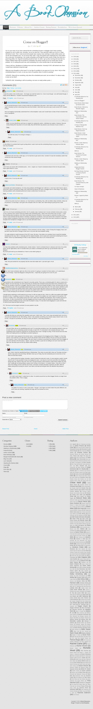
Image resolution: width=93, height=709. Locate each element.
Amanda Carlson (82, 452)
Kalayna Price (84, 560)
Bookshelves (62, 27)
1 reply (10, 148)
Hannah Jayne (84, 520)
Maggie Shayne (83, 606)
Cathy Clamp (87, 475)
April (76, 94)
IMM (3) (76, 151)
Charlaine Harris (84, 477)
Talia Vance (87, 677)
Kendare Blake (81, 577)
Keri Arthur (81, 579)
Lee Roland (77, 594)
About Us (28, 27)
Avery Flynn (88, 460)
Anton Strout (79, 459)
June (76, 89)
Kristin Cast (82, 584)
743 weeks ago (19, 91)
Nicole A (8, 244)
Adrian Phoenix (79, 446)
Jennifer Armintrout (79, 542)
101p (13, 279)
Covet (5, 465)
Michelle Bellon (80, 622)
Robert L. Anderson (74, 654)
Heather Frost (73, 523)
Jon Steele (86, 550)
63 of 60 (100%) (75, 254)
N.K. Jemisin (85, 631)
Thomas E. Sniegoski (85, 682)
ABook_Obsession (12, 102)
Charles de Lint (84, 479)
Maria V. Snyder (80, 611)
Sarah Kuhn (82, 664)
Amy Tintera (73, 455)
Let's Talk (6, 461)
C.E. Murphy (82, 469)
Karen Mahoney (74, 565)
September (78, 82)
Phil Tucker (86, 639)
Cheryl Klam (86, 480)
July (76, 87)
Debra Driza (73, 501)
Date (8, 88)
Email (25, 413)
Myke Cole (76, 631)
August (77, 85)
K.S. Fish (77, 560)
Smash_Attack (13, 120)
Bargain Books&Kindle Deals (12, 456)
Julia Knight (81, 555)
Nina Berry (81, 636)
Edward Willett (80, 506)
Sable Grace (79, 659)
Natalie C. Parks (76, 634)
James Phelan (79, 532)
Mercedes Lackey (75, 621)
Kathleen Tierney (74, 572)
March (76, 206)
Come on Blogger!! (79, 100)
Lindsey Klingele (76, 601)
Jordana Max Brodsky (85, 552)
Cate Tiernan (79, 475)
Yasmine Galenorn (84, 693)
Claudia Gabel (75, 488)
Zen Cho (75, 694)
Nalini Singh (74, 633)
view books (86, 256)
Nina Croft (88, 636)
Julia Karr (74, 555)
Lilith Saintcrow (83, 596)
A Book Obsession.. (85, 701)
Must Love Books (10, 185)
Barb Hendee (87, 462)
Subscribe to (11, 419)
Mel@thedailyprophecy (12, 268)
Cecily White (75, 477)
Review (6, 444)
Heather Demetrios (74, 522)
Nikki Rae (74, 636)
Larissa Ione (74, 588)
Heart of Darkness (79, 189)
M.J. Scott (73, 604)
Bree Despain (80, 465)
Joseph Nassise (75, 553)
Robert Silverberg (86, 654)
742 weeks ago (27, 131)
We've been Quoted (75, 27)
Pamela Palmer (84, 638)
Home (6, 27)
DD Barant (88, 493)
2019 (74, 56)
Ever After (6, 469)
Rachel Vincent (82, 646)
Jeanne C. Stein (80, 538)
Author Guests (39, 27)
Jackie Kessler (80, 530)
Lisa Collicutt (85, 601)
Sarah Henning (73, 664)
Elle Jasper (86, 510)
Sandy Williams (82, 660)
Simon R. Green (86, 669)
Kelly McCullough (80, 575)
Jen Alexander (80, 540)
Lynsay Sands (84, 602)
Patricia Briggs (75, 640)
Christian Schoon (84, 484)
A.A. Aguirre (73, 444)
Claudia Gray (84, 488)
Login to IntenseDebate (23, 411)
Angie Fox (82, 455)
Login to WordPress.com (34, 411)
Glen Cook (85, 518)
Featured (6, 450)
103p (18, 120)
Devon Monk (82, 501)
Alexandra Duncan (75, 449)
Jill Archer (78, 545)
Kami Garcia (74, 562)
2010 (74, 217)
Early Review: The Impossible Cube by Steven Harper (80, 116)
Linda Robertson (74, 599)
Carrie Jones (78, 474)
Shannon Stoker (85, 667)
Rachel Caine (76, 643)
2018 (74, 59)
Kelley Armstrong (76, 574)
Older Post (65, 428)
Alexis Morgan (73, 450)
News (5, 471)
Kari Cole (86, 567)
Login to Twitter (44, 411)
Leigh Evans (85, 594)
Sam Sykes (72, 660)
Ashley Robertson (79, 460)
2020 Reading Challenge (80, 245)
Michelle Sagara (80, 624)
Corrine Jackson (74, 491)
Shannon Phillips (74, 667)
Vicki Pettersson (85, 689)
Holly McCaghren (79, 525)
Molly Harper (86, 629)
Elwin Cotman (82, 512)
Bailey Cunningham (76, 462)
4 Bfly (50, 448)
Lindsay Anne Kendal (86, 599)
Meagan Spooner (84, 616)
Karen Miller (79, 567)
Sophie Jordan (75, 670)
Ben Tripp (74, 464)
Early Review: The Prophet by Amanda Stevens (80, 155)
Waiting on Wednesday (10, 448)
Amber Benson (84, 454)
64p (14, 91)
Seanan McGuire (83, 665)
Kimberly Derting (84, 583)
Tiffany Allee (82, 684)
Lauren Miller (80, 593)
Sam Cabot (86, 659)
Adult (27, 444)
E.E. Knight (72, 506)
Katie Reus (85, 572)
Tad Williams (79, 677)
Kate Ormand (84, 570)
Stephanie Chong (81, 674)
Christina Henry (74, 486)
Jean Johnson (79, 537)
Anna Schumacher (80, 457)
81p (19, 102)
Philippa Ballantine (74, 641)
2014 (74, 68)
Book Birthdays (8, 454)
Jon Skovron (78, 550)
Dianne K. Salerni (74, 505)
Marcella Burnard (77, 609)
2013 (74, 71)
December (77, 75)
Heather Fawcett (85, 522)
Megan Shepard (85, 617)
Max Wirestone (73, 616)
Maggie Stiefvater (74, 607)
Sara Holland (77, 662)
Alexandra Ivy (85, 449)
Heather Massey (82, 523)
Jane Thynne (82, 535)
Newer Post (5, 428)
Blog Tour (6, 459)
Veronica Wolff (74, 689)
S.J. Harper (82, 657)
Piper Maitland (85, 641)
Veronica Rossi (83, 687)
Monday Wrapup (8, 446)
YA (27, 446)
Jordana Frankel (74, 552)
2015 (74, 66)
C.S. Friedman (80, 470)
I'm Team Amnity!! (79, 186)
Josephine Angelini (86, 554)
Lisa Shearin (73, 602)
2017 (74, 61)
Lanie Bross (86, 586)
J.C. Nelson (80, 529)
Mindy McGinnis (78, 627)
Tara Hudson (82, 679)
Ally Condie (82, 450)
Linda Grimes (73, 598)
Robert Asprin (73, 652)
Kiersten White (81, 581)
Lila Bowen (73, 596)
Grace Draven (73, 520)
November (77, 77)
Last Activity (18, 88)
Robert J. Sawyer (84, 652)
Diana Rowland (74, 503)
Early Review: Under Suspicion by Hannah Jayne (80, 134)
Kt (78, 247)
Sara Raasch (86, 662)
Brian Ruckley (81, 467)
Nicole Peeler (87, 635)
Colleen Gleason (74, 489)
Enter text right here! (35, 404)
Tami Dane (74, 679)
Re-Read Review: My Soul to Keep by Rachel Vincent (81, 172)
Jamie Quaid (77, 533)
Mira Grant (88, 627)
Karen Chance (74, 564)
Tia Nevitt (74, 684)
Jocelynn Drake (78, 547)
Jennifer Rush (79, 543)
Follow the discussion (67, 85)
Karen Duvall (85, 564)
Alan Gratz (78, 447)
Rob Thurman (84, 650)
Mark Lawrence (80, 612)
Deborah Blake (81, 498)
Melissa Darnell (74, 619)
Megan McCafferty (74, 617)
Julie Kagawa (82, 557)
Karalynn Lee (84, 562)
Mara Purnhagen (86, 607)
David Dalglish (80, 496)
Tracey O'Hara (85, 686)
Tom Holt (76, 686)
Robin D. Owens (85, 655)
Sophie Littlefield (86, 670)
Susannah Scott (79, 675)
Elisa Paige (80, 508)
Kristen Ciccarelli (74, 584)
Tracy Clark (73, 687)
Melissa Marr (84, 619)
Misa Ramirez (75, 629)
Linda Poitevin (84, 598)
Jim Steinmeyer (87, 545)
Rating (12, 88)
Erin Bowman (80, 515)
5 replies (10, 308)
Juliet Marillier (73, 559)
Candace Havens (79, 472)
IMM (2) (76, 203)
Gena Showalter (86, 517)
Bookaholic (9, 279)
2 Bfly (50, 444)
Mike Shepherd (82, 626)
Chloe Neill (75, 482)
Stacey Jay (74, 672)
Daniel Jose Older (77, 494)
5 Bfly (50, 450)
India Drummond (84, 527)
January (77, 211)
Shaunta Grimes (74, 669)
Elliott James (73, 512)
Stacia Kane (82, 672)
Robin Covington (75, 655)
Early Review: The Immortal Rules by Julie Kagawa (81, 182)
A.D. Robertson (82, 444)
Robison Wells (73, 657)
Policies (20, 27)
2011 (74, 214)
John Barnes (81, 549)
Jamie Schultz (85, 533)
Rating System (51, 27)
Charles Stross (73, 479)
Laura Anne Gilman (76, 589)
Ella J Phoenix (78, 510)
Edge (5, 467)
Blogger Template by (80, 703)
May (76, 92)
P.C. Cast (74, 638)
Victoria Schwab (74, 691)
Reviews (13, 27)
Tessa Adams (80, 680)
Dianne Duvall (85, 503)
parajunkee (10, 91)
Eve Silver (88, 515)
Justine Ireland (83, 559)
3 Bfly (50, 446)
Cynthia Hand (79, 493)
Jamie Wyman (73, 535)
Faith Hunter (75, 517)
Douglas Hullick (85, 505)
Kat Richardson (81, 569)
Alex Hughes (86, 447)
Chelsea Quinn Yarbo (75, 480)
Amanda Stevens (74, 454)
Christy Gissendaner (86, 486)
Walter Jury (82, 691)
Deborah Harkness (84, 499)
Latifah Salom (84, 588)
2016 (74, 63)
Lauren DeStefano (80, 591)
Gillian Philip (75, 518)
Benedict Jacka (81, 464)
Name (4, 413)
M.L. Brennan (82, 604)
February (77, 209)
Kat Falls (72, 569)
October (77, 80)
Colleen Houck (85, 489)
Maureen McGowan (83, 614)
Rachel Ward (74, 648)
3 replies (10, 98)
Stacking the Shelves (10, 463)
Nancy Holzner (86, 633)
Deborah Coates (74, 499)
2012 (74, 73)
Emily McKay (81, 513)
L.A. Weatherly (77, 586)
